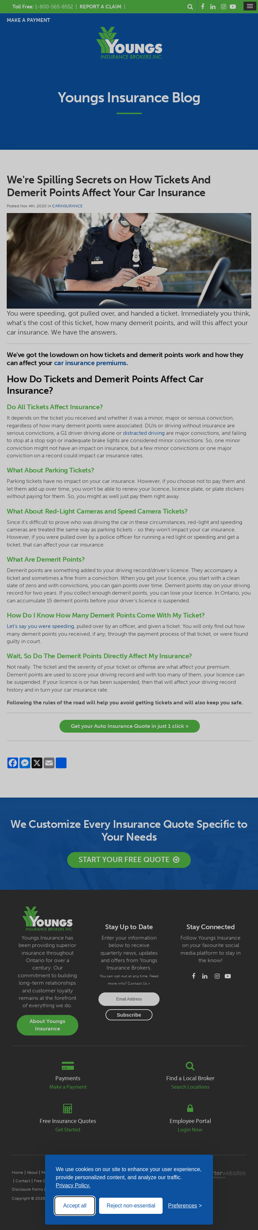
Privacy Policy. (73, 1185)
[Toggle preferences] (185, 1206)
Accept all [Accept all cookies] (74, 1205)
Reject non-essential (130, 1205)
